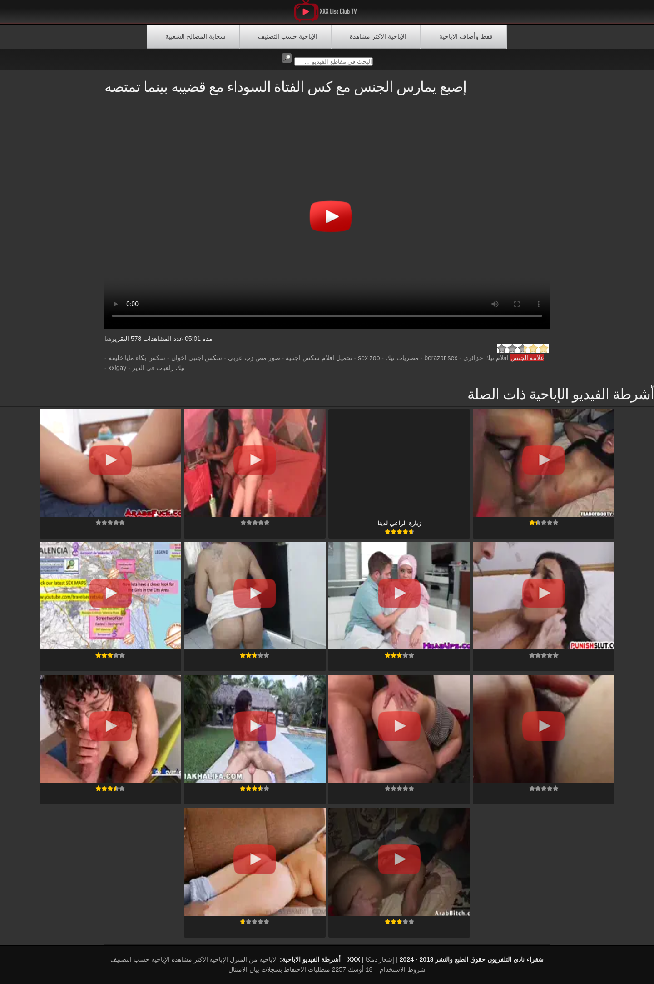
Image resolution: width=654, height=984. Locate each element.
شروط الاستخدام (403, 969)
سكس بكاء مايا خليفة (137, 357)
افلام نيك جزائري (486, 357)
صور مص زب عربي (254, 357)
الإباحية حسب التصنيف (287, 36)
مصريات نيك (402, 357)
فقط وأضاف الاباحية (466, 36)
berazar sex (440, 357)
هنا (107, 338)
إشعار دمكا (380, 959)
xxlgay (118, 367)
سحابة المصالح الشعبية (195, 36)
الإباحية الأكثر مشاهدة (378, 36)
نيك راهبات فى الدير (158, 367)
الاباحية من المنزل (254, 959)
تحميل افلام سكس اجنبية (319, 357)
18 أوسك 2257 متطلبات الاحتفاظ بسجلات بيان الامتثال (300, 969)
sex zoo (369, 357)
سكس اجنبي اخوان (197, 357)
